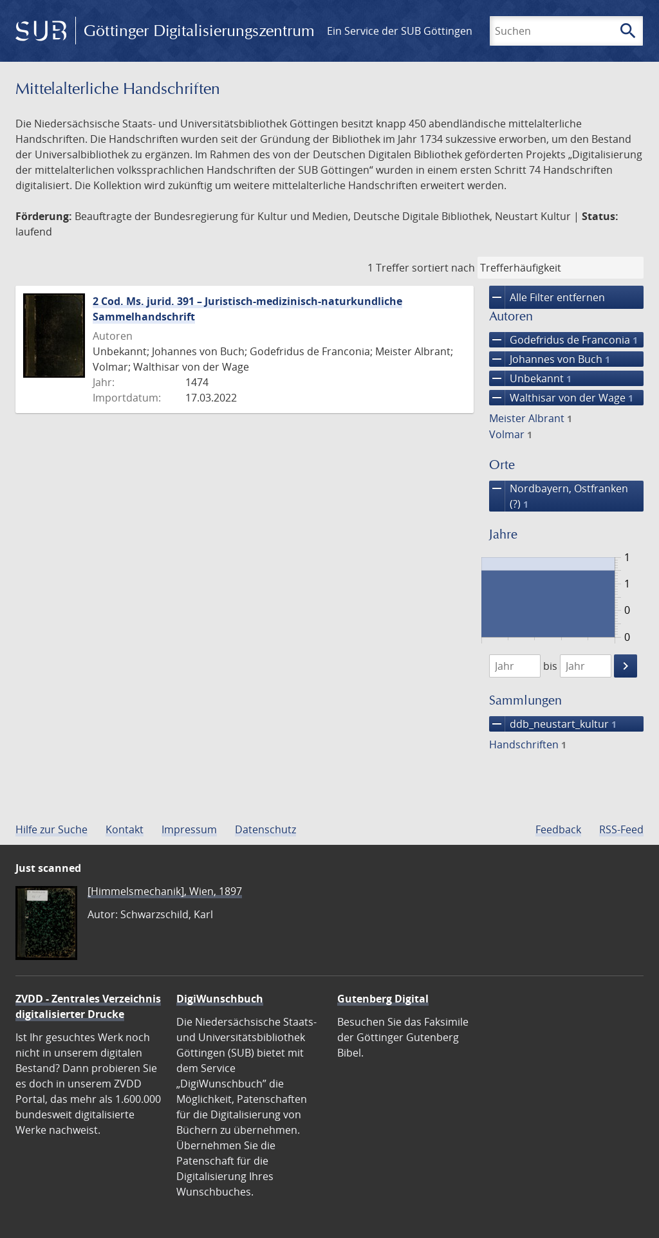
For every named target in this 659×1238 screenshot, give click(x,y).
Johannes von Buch (549, 359)
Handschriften (527, 744)
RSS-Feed (621, 829)
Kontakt (125, 829)
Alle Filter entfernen (547, 297)
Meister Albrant (530, 418)
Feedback (558, 829)
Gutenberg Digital (383, 999)
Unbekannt (530, 378)
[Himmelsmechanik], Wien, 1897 (165, 891)
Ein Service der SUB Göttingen (399, 31)
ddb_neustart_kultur (553, 724)
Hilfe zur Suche (51, 829)
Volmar (510, 434)
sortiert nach (443, 268)
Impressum (189, 829)
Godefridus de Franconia (563, 339)
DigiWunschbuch (219, 999)
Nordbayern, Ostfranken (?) (558, 496)
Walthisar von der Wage (561, 397)
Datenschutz (265, 829)
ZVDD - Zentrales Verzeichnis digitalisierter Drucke (88, 1006)
